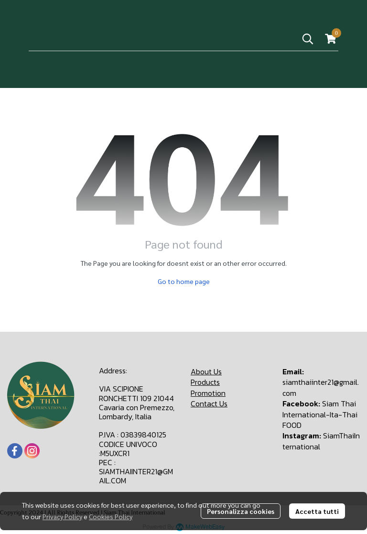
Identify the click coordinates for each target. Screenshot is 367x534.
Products (205, 382)
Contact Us (209, 403)
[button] (308, 39)
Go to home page (184, 281)
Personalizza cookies (240, 511)
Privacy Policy (62, 516)
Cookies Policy (110, 516)
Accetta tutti (317, 511)
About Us (206, 371)
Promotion (208, 393)
